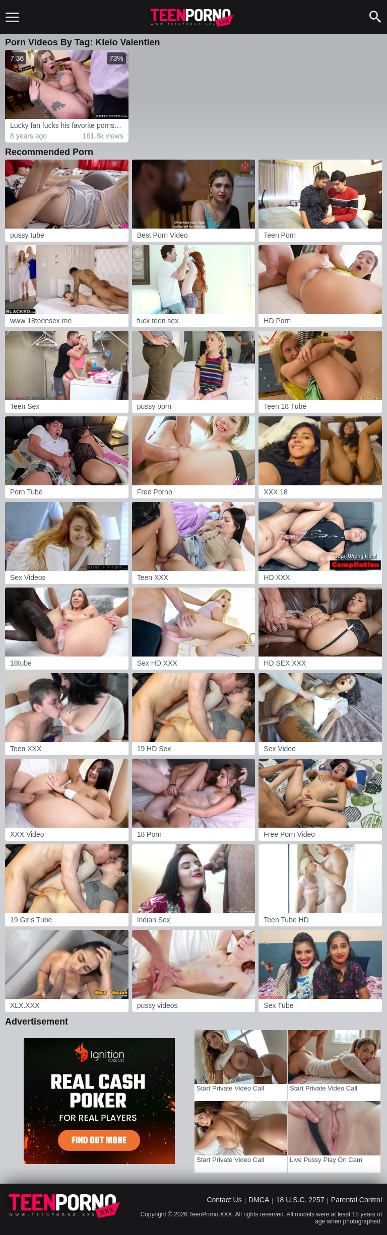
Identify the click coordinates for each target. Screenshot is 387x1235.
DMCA (258, 1200)
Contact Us (224, 1200)
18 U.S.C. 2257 (300, 1200)
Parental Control (356, 1200)
